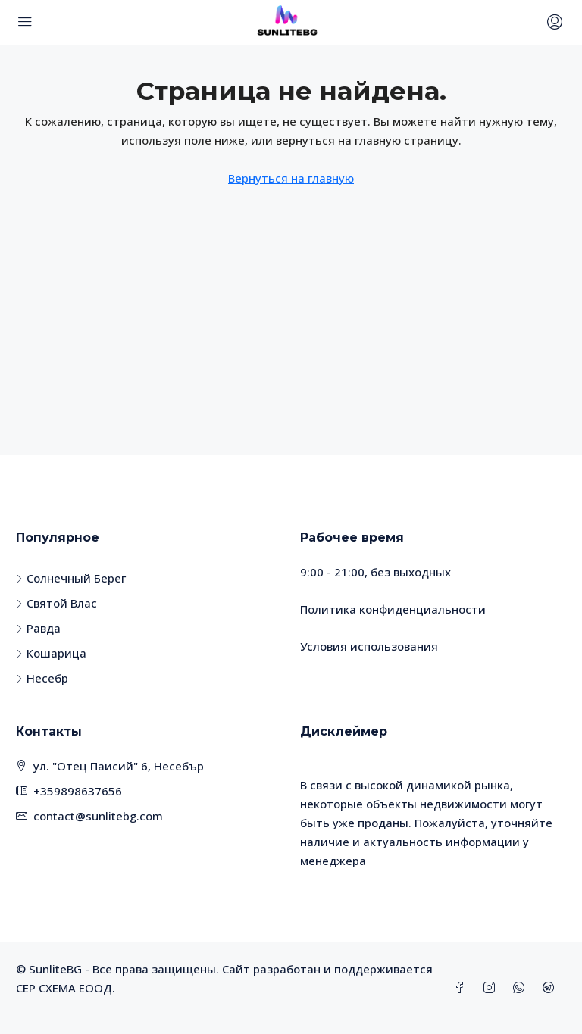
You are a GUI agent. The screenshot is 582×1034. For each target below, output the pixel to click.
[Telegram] (551, 987)
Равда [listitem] (38, 628)
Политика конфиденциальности (393, 609)
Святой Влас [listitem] (56, 603)
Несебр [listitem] (42, 678)
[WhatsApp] (521, 987)
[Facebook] (462, 987)
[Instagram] (492, 987)
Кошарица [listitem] (51, 653)
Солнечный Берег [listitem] (71, 578)
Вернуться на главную (291, 178)
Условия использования (369, 646)
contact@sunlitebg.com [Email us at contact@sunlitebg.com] (98, 815)
